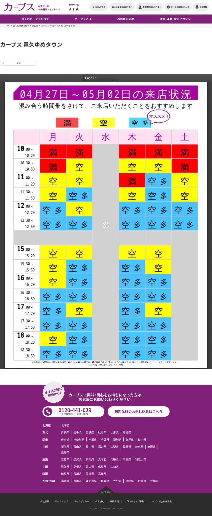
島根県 (77, 466)
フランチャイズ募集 (134, 501)
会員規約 (99, 501)
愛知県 (65, 452)
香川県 (77, 474)
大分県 (117, 481)
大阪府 (102, 459)
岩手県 (77, 432)
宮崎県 (130, 481)
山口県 (114, 466)
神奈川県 (79, 439)
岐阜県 (139, 447)
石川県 (90, 447)
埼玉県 (92, 439)
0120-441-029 (74, 411)
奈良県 (127, 459)
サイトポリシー (81, 501)
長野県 (127, 447)
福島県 (127, 432)
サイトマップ (61, 501)
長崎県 (105, 481)
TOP (8, 25)
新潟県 (65, 447)
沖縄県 (154, 481)
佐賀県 (142, 481)
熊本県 (77, 481)
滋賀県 (77, 459)
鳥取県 (65, 466)
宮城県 (90, 432)
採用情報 (114, 501)
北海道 (65, 425)
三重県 (65, 459)
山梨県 (114, 447)
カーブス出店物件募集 (161, 501)
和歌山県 (140, 459)
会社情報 (44, 501)
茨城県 (117, 439)
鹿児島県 (91, 481)
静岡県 (151, 447)
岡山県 (35, 25)
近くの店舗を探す (21, 25)
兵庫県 (114, 459)
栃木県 (142, 439)
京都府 (90, 459)
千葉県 (105, 439)
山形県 (114, 432)
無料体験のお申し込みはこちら (138, 411)
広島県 (102, 466)
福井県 (102, 447)
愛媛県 (90, 474)
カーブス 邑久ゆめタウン (63, 25)
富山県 (77, 447)
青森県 (65, 432)
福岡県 (65, 481)
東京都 (65, 439)
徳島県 (65, 474)
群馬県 (130, 439)
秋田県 (102, 432)
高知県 (102, 474)
